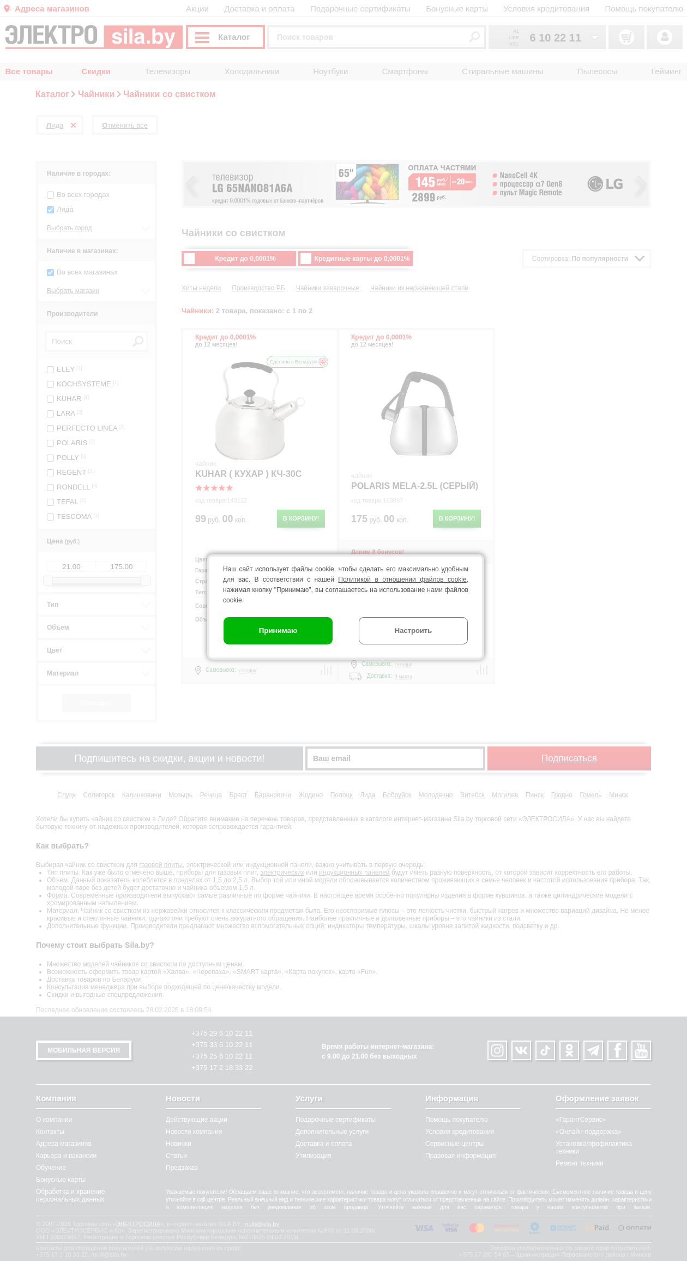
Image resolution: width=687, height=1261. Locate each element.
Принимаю (278, 630)
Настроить (413, 630)
